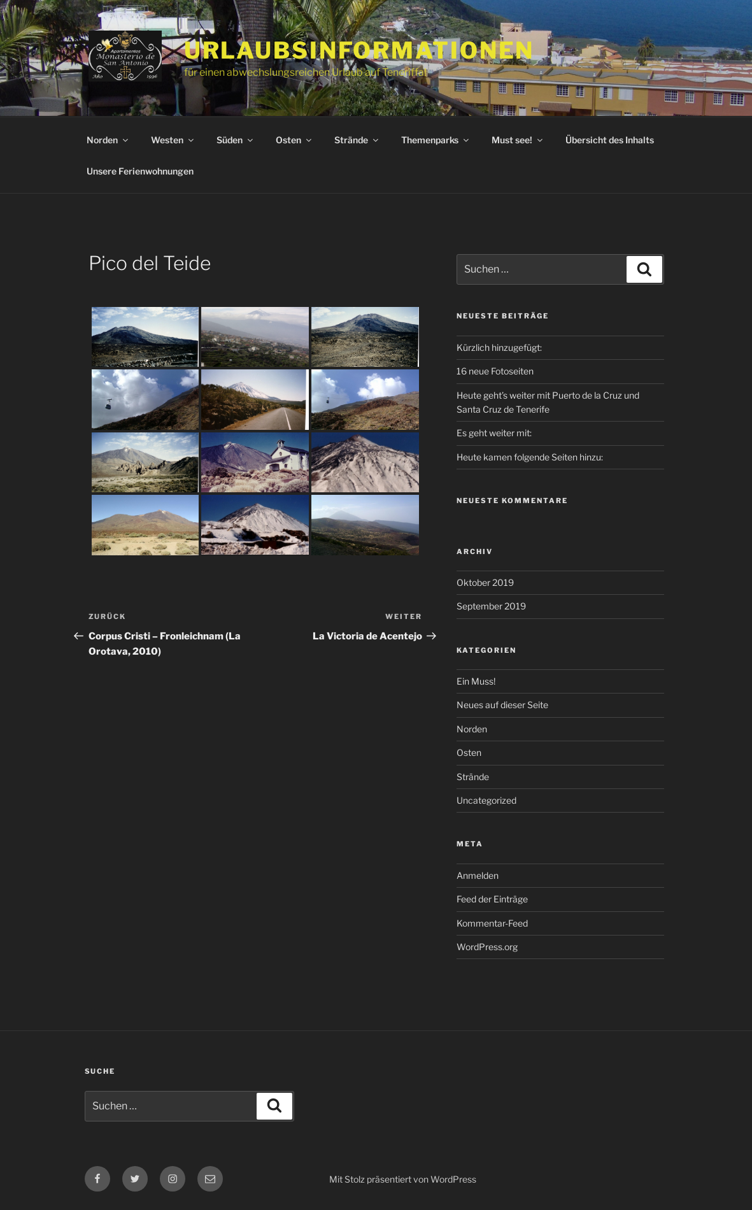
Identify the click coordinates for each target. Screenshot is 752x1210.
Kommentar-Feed (492, 923)
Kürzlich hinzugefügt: (499, 347)
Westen (173, 139)
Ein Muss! (476, 681)
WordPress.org (487, 946)
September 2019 (491, 606)
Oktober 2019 (485, 582)
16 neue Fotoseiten (495, 371)
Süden (235, 139)
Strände (357, 139)
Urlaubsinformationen (359, 50)
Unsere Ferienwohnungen (140, 171)
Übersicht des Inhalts (609, 139)
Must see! (518, 139)
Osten (294, 139)
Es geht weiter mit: (494, 432)
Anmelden (478, 875)
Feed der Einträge (492, 898)
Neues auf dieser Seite (502, 704)
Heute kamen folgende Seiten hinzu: (530, 457)
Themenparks (436, 139)
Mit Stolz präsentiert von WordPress (402, 1179)
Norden (108, 139)
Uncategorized (486, 800)
